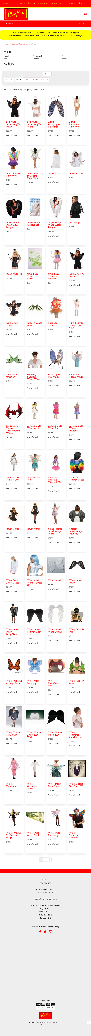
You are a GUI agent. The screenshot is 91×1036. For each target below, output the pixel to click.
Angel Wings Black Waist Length (12, 225)
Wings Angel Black (75, 581)
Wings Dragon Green (76, 682)
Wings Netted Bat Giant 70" (76, 785)
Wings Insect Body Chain (54, 785)
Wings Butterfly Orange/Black (14, 682)
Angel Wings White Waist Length (54, 225)
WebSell (43, 1025)
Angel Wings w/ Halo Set (33, 223)
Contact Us (17, 3)
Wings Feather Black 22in (55, 733)
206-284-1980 (41, 3)
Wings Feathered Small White (75, 735)
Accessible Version (45, 1007)
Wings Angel (54, 580)
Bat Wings (74, 222)
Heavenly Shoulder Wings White (33, 377)
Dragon (36, 58)
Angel (6, 56)
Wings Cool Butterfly (33, 682)
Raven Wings (33, 528)
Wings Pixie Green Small (33, 834)
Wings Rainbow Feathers (73, 835)
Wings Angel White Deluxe (55, 630)
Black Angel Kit (14, 274)
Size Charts (27, 3)
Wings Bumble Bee (76, 630)
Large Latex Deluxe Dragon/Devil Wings (13, 430)
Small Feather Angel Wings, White (55, 531)
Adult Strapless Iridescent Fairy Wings (35, 176)
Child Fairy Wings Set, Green (32, 276)
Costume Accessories (20, 44)
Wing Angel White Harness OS (34, 582)
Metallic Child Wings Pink (55, 427)
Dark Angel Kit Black (76, 275)
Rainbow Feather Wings (76, 478)
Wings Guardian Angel (32, 786)
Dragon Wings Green (34, 324)
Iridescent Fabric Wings (76, 375)
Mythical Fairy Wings (34, 478)
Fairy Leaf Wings (53, 324)
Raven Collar (12, 528)
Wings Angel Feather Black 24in (34, 632)
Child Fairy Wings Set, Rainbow (53, 276)
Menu (82, 23)
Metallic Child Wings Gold (34, 427)
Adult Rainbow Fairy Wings (13, 174)
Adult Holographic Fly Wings (54, 124)
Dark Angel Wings (12, 324)
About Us (7, 3)
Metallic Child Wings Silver (13, 478)
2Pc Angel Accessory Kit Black (13, 124)
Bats (6, 58)
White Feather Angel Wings (13, 581)
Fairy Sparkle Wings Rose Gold (76, 325)
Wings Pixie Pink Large (54, 834)
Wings (7, 51)
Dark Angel (37, 56)
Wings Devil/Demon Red (54, 683)
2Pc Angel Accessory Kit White (34, 124)
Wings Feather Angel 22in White (34, 735)
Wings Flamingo (11, 785)
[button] (85, 14)
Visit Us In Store (56, 3)
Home (6, 44)
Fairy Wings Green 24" (12, 375)
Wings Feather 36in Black (13, 733)
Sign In (9, 23)
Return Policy (76, 3)
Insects (64, 58)
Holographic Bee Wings (54, 375)
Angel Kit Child (76, 173)
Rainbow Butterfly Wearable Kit (54, 480)
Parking (67, 3)
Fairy (63, 56)
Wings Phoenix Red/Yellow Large (13, 835)
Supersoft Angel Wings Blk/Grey (75, 531)
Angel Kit (52, 173)
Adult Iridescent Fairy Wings (75, 124)
